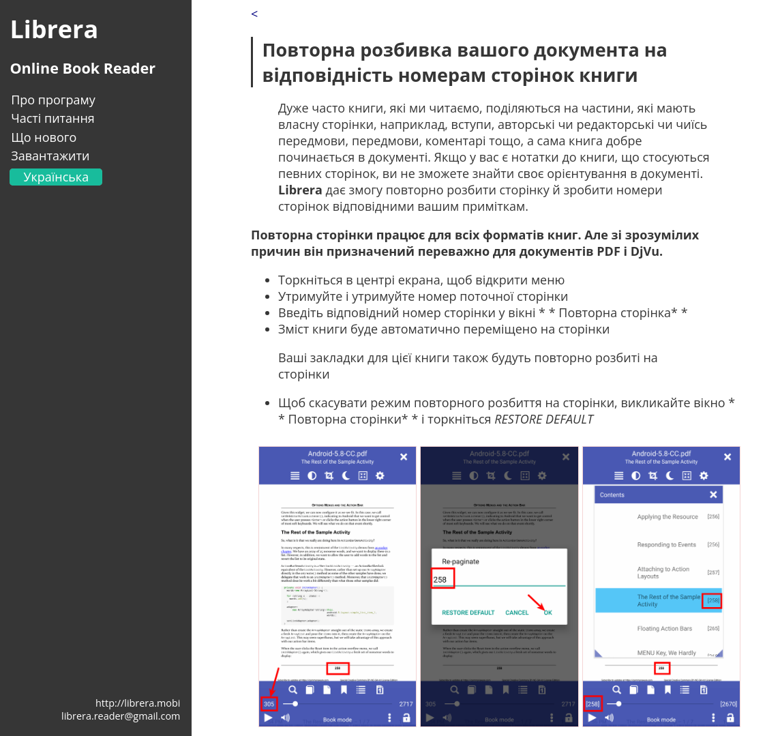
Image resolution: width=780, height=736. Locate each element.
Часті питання (53, 118)
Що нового (43, 137)
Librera (54, 29)
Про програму (53, 99)
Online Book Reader (82, 68)
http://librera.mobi (137, 702)
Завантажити (50, 155)
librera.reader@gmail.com (120, 715)
